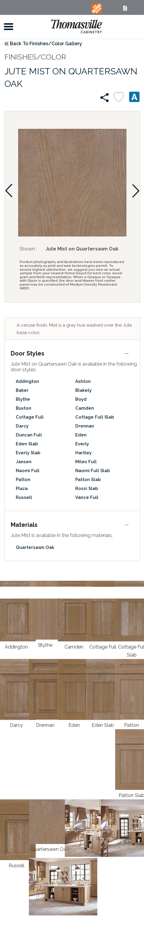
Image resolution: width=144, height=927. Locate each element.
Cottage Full (30, 417)
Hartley (83, 452)
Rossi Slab (86, 488)
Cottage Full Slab (94, 417)
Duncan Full (29, 435)
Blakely (83, 390)
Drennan (84, 426)
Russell (24, 497)
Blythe (23, 399)
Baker (22, 390)
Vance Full (86, 497)
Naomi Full (28, 470)
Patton (23, 479)
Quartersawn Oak (35, 547)
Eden (81, 435)
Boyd (81, 399)
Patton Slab (88, 479)
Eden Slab (27, 444)
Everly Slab (28, 452)
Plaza (22, 488)
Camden (84, 408)
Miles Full (86, 461)
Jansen (24, 461)
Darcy (22, 426)
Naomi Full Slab (92, 470)
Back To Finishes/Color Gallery (46, 43)
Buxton (23, 408)
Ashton (83, 381)
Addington (27, 381)
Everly (82, 444)
